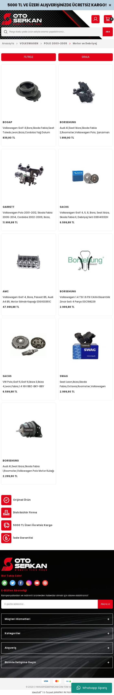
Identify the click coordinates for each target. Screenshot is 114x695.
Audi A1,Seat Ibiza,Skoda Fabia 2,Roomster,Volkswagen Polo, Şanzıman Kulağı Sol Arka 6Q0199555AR (85, 130)
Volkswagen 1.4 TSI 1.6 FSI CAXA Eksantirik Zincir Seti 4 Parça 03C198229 (85, 299)
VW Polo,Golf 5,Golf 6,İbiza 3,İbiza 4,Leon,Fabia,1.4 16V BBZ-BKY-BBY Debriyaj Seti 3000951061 (23, 384)
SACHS (64, 207)
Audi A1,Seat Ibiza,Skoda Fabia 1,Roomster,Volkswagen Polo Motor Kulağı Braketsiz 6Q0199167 (28, 469)
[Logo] (21, 19)
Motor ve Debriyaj (85, 43)
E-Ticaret (48, 692)
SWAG (64, 376)
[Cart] (108, 19)
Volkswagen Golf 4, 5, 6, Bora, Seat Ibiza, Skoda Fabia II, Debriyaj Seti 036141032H (85, 215)
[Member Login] (95, 19)
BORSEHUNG (68, 122)
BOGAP (7, 122)
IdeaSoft (37, 692)
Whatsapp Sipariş (92, 688)
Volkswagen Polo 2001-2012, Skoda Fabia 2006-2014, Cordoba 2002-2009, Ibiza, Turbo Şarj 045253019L (27, 215)
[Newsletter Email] (57, 604)
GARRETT (8, 207)
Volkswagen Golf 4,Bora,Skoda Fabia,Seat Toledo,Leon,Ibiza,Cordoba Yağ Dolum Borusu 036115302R (28, 130)
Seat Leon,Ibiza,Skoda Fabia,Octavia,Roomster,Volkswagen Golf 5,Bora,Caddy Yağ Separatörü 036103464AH (83, 384)
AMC (6, 291)
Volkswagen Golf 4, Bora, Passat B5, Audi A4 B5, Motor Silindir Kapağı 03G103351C (28, 299)
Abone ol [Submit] (105, 604)
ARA (108, 31)
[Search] (57, 31)
